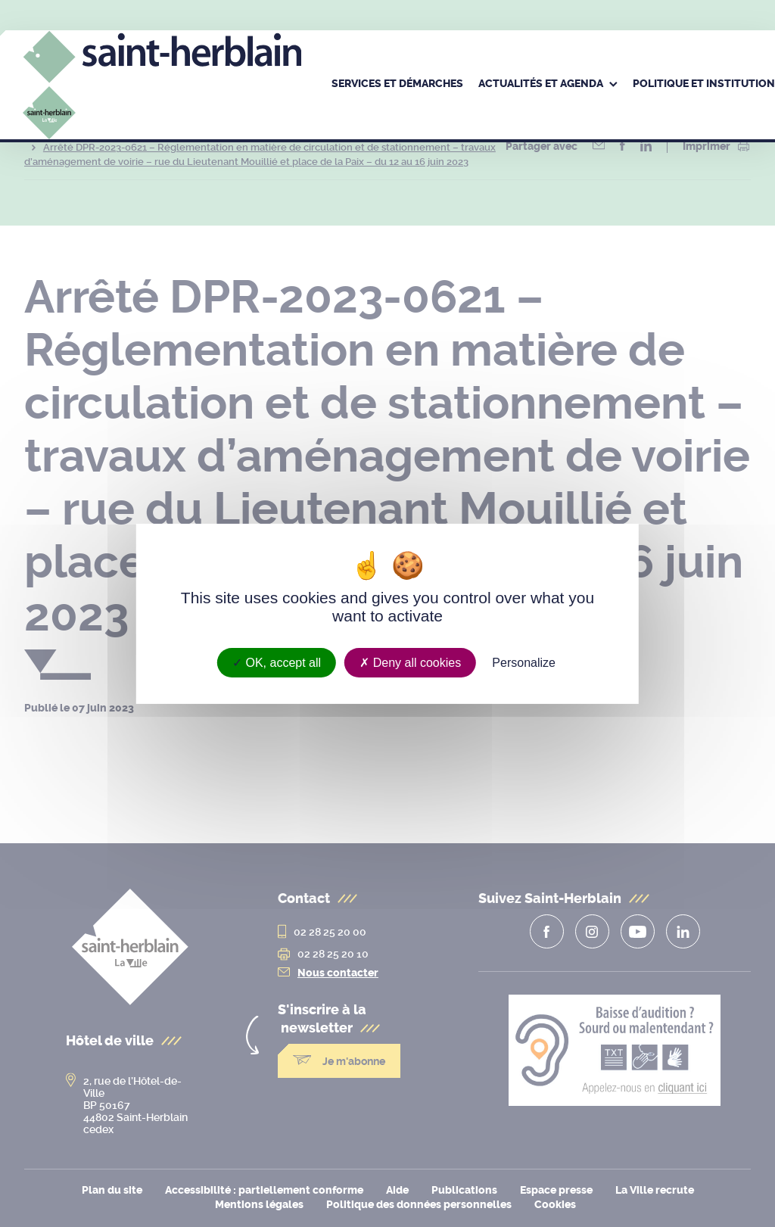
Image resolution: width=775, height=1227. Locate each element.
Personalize (524, 662)
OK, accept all (276, 662)
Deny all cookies (410, 662)
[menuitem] (397, 85)
